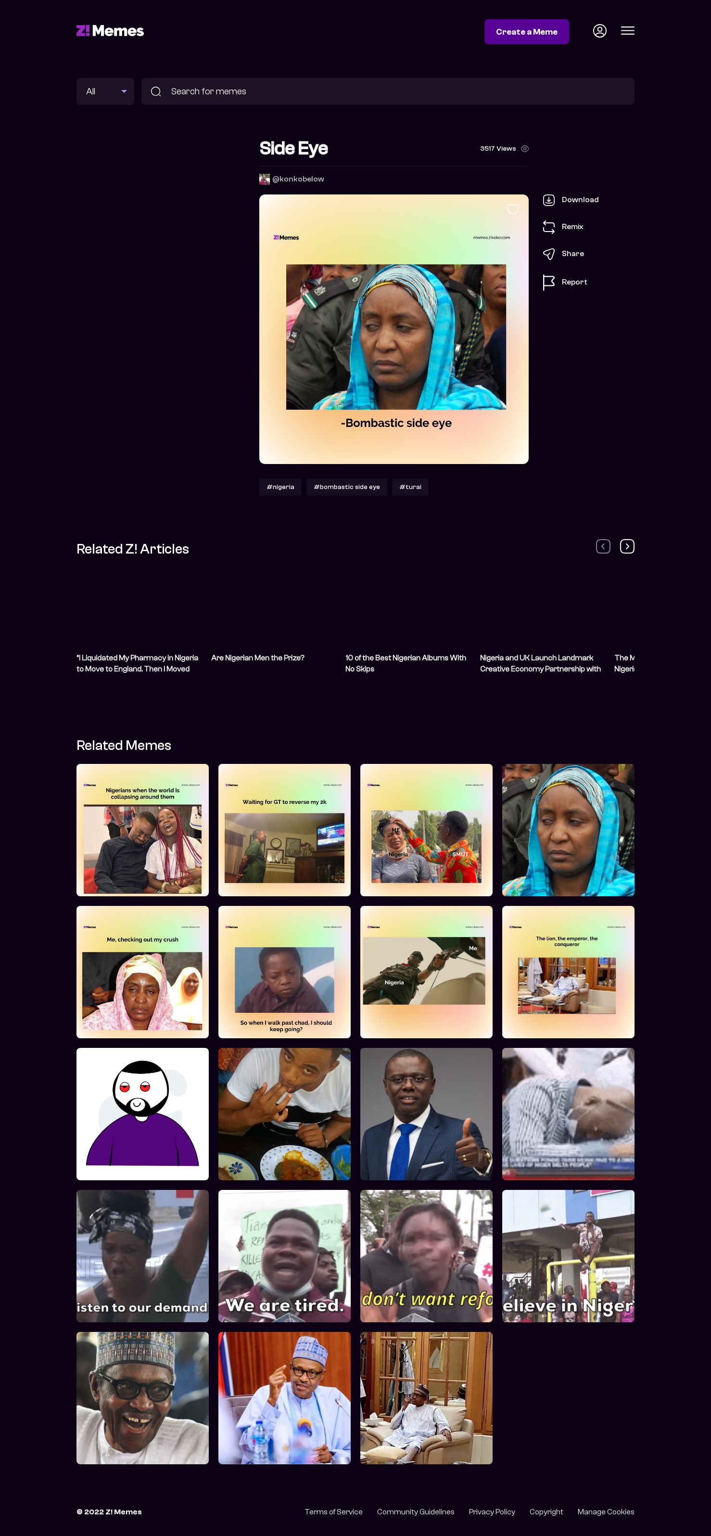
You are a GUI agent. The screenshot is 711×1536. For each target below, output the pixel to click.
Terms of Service (334, 1512)
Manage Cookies (606, 1512)
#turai (410, 486)
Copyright (546, 1512)
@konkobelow (298, 179)
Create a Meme (527, 32)
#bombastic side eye (347, 486)
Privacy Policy (492, 1512)
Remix (563, 227)
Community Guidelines (416, 1512)
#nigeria (280, 486)
